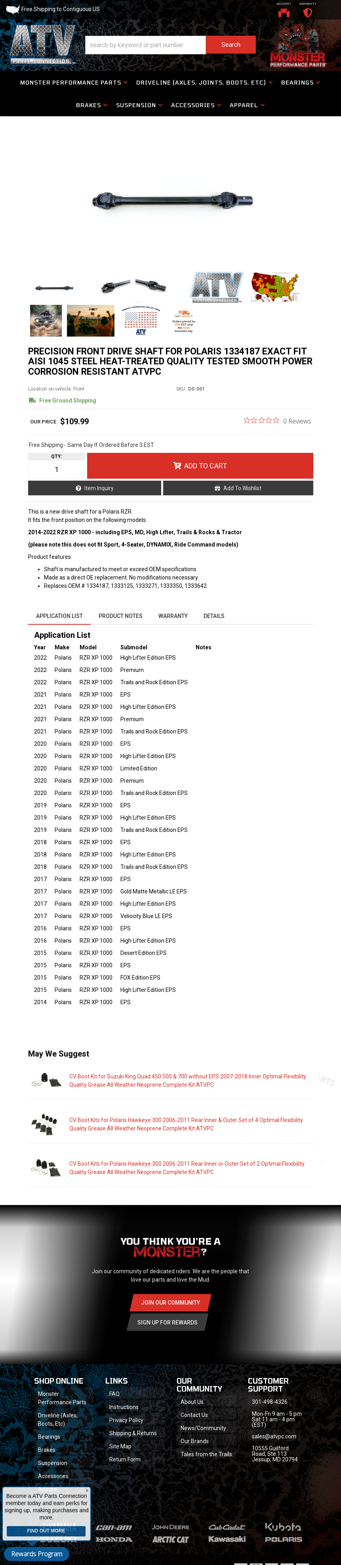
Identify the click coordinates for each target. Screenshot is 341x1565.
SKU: (181, 389)
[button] (170, 45)
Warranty (173, 616)
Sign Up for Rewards (167, 1322)
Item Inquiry (99, 488)
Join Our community (170, 1302)
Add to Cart (205, 466)
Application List (59, 616)
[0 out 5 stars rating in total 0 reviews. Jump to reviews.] (277, 421)
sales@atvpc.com (274, 1436)
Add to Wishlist (242, 488)
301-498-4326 (270, 1402)
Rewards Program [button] (36, 1554)
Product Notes (121, 616)
